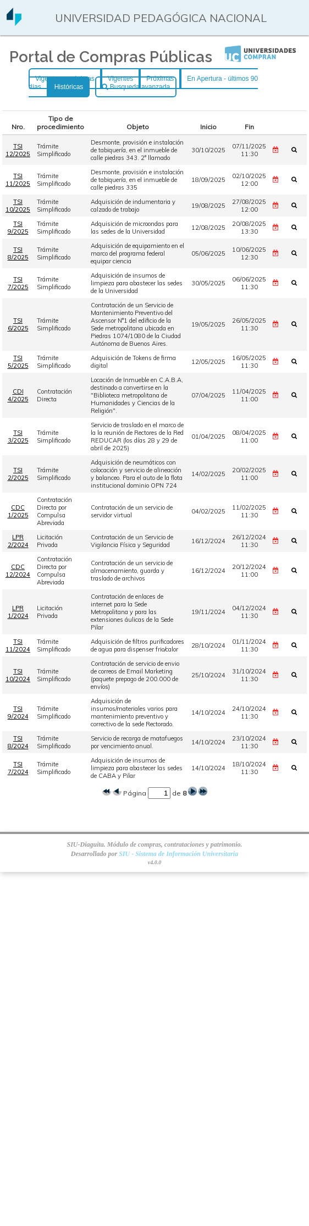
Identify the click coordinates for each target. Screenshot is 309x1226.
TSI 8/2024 (18, 742)
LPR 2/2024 (18, 541)
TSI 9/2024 (18, 712)
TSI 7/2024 (18, 768)
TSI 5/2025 (18, 361)
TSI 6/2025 (18, 324)
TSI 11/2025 (17, 179)
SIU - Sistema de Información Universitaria (178, 854)
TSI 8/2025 (18, 253)
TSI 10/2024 (17, 675)
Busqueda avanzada (136, 87)
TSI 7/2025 (18, 283)
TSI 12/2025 (17, 150)
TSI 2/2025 (18, 474)
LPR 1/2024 (18, 612)
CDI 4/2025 (18, 395)
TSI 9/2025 (18, 227)
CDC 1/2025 (18, 511)
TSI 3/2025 (18, 436)
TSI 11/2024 (17, 645)
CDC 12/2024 (17, 570)
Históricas (69, 87)
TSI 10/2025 (17, 205)
